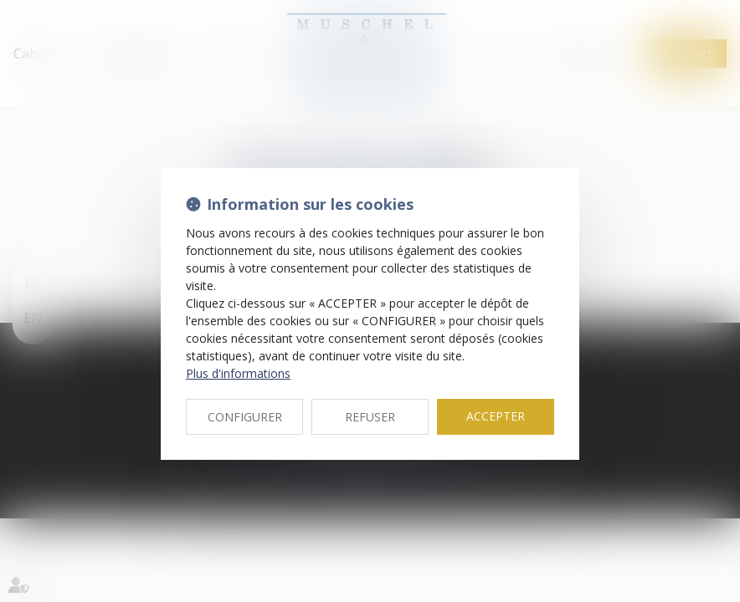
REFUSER (370, 417)
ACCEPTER (495, 416)
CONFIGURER (245, 417)
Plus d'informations (238, 373)
